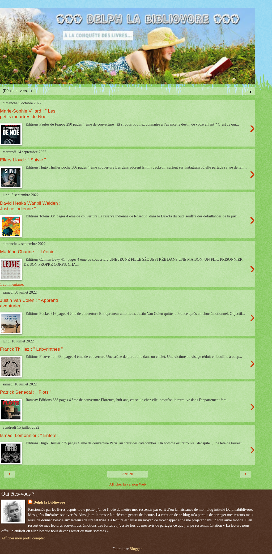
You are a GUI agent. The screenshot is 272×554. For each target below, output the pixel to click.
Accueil (127, 474)
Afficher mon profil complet (23, 538)
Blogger (135, 549)
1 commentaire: (12, 284)
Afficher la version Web (127, 484)
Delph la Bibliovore (49, 502)
